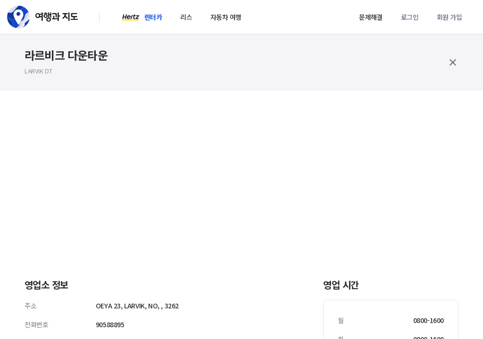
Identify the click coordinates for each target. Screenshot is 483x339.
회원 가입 (449, 17)
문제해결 (371, 17)
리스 (186, 17)
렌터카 (153, 17)
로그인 (409, 17)
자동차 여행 (225, 17)
